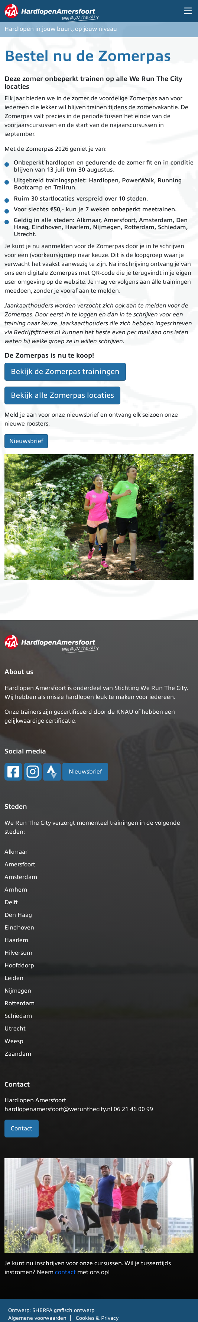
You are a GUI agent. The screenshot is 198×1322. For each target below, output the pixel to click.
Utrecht (15, 1028)
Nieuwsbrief (26, 441)
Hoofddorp (19, 965)
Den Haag (18, 915)
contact (65, 1272)
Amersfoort (19, 864)
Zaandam (17, 1054)
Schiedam (18, 1016)
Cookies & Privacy (97, 1318)
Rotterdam (19, 1003)
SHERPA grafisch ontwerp (63, 1310)
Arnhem (15, 889)
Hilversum (18, 953)
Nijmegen (17, 990)
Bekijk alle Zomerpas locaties (62, 395)
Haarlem (16, 940)
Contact (21, 1128)
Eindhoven (19, 927)
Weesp (13, 1041)
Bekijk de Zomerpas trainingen (65, 371)
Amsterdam (20, 877)
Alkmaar (15, 852)
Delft (11, 902)
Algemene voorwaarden (37, 1318)
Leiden (13, 978)
